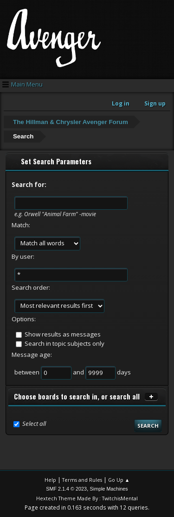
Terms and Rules (82, 479)
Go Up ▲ (119, 479)
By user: (23, 256)
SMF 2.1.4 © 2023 (66, 489)
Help (50, 479)
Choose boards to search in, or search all (77, 396)
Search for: (29, 185)
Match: (21, 225)
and (79, 372)
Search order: (31, 287)
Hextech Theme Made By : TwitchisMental (87, 498)
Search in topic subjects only (64, 343)
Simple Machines (109, 489)
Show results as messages (63, 334)
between (27, 372)
